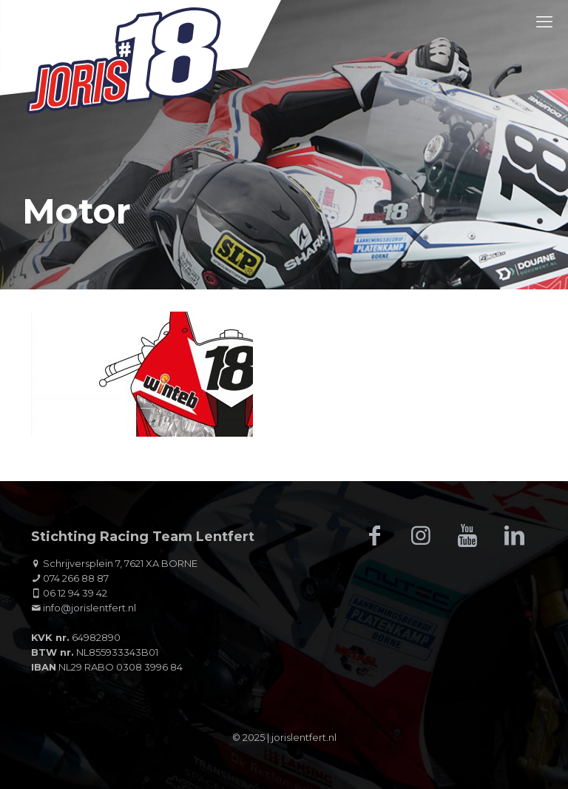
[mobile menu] (544, 22)
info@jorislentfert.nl (89, 608)
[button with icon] (374, 535)
